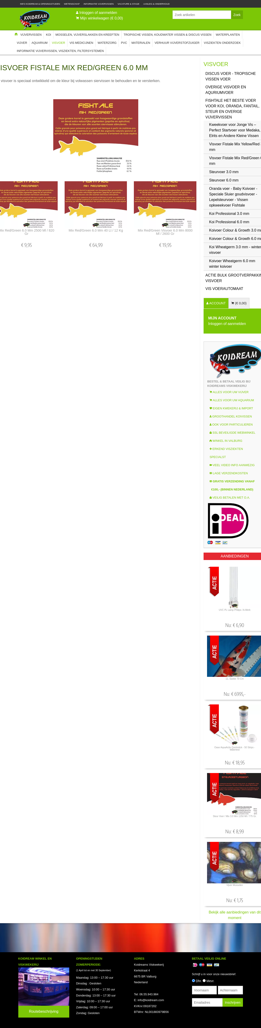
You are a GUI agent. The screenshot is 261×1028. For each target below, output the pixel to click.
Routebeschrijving (43, 1011)
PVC (124, 43)
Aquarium (39, 43)
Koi (48, 34)
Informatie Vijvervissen (99, 4)
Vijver (22, 43)
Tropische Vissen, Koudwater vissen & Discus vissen (167, 34)
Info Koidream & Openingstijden (40, 4)
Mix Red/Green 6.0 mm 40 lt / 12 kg (96, 230)
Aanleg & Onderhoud (156, 4)
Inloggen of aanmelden (98, 13)
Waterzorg (107, 43)
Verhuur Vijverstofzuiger (176, 43)
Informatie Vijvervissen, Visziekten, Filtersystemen (60, 51)
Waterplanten (228, 34)
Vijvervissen (31, 34)
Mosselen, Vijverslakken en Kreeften (87, 34)
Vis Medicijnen (81, 43)
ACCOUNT (217, 303)
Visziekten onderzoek (222, 43)
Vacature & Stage (128, 4)
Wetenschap (72, 4)
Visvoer (58, 43)
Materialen (141, 43)
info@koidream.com (151, 1000)
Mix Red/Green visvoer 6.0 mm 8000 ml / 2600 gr (165, 232)
